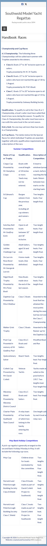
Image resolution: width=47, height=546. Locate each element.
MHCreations (36, 540)
